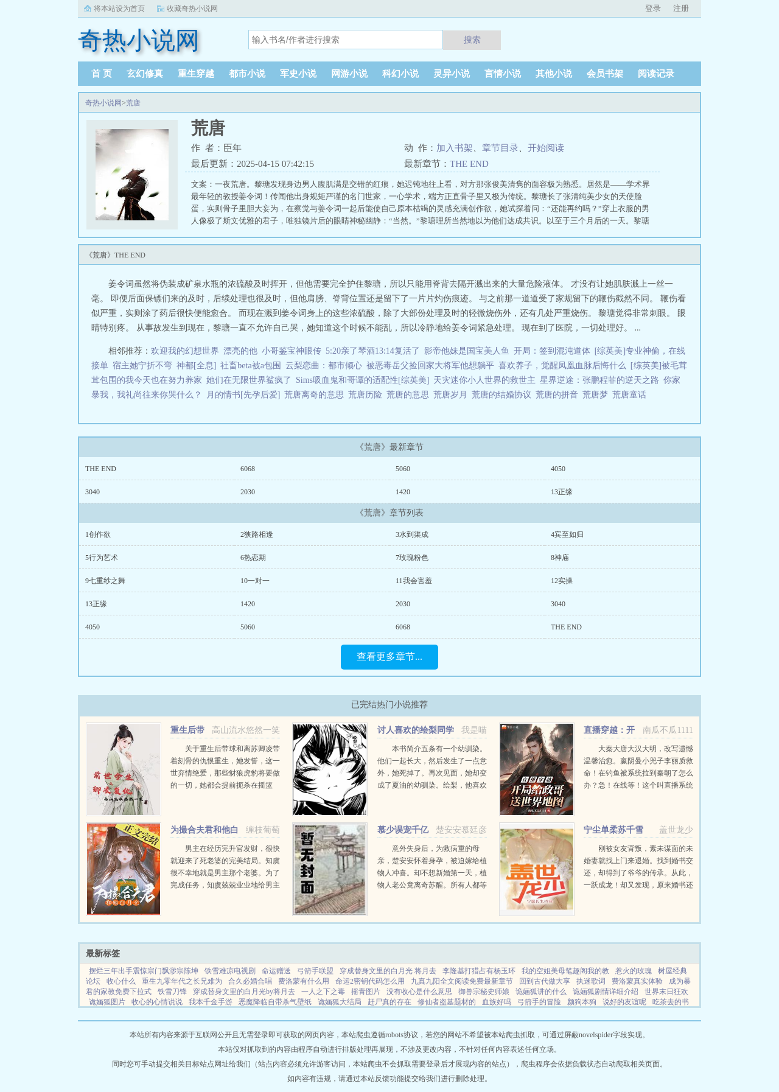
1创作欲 (98, 534)
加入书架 (454, 148)
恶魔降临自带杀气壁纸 (275, 1002)
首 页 (101, 74)
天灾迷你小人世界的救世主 (484, 380)
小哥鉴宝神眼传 (291, 350)
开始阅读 (546, 148)
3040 (92, 492)
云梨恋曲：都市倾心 (323, 365)
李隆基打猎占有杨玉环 (478, 971)
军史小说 (298, 74)
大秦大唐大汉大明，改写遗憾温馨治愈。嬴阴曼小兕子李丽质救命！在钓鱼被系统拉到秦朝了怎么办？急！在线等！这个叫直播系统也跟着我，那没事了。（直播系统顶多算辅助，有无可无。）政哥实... (638, 785)
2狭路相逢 (256, 534)
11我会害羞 (414, 580)
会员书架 (605, 74)
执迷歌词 (591, 981)
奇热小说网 (103, 103)
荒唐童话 (631, 394)
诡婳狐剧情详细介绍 (605, 991)
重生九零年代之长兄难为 (182, 981)
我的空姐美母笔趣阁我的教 (565, 971)
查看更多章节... (389, 656)
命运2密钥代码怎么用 (370, 981)
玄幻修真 (145, 74)
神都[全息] (196, 365)
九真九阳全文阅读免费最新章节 (462, 981)
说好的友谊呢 (624, 1002)
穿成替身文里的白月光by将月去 (244, 991)
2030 (247, 492)
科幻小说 (400, 74)
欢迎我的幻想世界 (185, 350)
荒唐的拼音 (559, 394)
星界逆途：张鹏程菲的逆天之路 (599, 380)
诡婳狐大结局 (340, 1002)
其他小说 (554, 74)
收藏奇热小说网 (192, 8)
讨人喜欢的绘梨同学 (415, 730)
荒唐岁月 (452, 394)
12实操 (562, 580)
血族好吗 (496, 1002)
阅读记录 (656, 74)
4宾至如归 (567, 534)
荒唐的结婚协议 (504, 394)
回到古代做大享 (544, 981)
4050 (558, 468)
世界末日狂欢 (666, 991)
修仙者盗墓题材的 (446, 1002)
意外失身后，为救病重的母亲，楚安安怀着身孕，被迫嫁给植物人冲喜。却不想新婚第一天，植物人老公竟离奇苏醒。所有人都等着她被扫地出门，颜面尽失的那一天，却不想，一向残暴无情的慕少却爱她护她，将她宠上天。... (432, 885)
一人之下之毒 (323, 991)
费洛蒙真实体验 (637, 981)
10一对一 (255, 580)
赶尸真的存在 (389, 1002)
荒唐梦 (597, 394)
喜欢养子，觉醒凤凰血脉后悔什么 (562, 365)
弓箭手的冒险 (539, 1002)
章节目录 (500, 148)
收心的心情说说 (157, 1002)
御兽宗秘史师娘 (483, 991)
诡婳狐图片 (107, 1002)
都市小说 (247, 74)
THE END (469, 164)
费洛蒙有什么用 (303, 981)
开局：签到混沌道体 (552, 350)
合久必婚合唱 (250, 981)
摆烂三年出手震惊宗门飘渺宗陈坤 (143, 971)
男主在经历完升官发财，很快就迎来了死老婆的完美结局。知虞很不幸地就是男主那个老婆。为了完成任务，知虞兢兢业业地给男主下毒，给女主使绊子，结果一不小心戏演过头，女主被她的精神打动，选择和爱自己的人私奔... (225, 885)
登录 (653, 8)
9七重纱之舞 (105, 580)
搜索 (472, 39)
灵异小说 (451, 74)
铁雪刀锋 (172, 991)
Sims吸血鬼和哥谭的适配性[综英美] (362, 380)
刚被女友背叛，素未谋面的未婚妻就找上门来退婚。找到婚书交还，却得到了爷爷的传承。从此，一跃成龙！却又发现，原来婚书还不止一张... (638, 872)
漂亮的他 (240, 350)
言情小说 (502, 74)
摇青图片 (365, 991)
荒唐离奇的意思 (316, 394)
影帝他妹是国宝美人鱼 (466, 350)
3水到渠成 (412, 534)
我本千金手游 (210, 1002)
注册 (681, 8)
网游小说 (349, 74)
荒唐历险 (367, 394)
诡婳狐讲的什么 (541, 991)
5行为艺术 (101, 557)
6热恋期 (253, 557)
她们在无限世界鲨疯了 (249, 380)
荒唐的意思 (409, 394)
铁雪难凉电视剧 (230, 971)
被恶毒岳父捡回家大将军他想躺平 (430, 365)
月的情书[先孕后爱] (243, 394)
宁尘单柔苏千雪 (613, 830)
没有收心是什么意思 (419, 991)
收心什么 (121, 981)
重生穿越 (196, 74)
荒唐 (133, 103)
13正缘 (562, 492)
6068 (247, 468)
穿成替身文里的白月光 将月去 (388, 971)
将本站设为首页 (119, 8)
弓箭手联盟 (315, 971)
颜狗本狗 (581, 1002)
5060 (403, 468)
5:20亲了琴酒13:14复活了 (373, 350)
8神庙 (560, 557)
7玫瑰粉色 (412, 557)
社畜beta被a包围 (250, 365)
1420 (403, 492)
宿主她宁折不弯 (142, 365)
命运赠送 (276, 971)
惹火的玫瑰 (633, 971)
